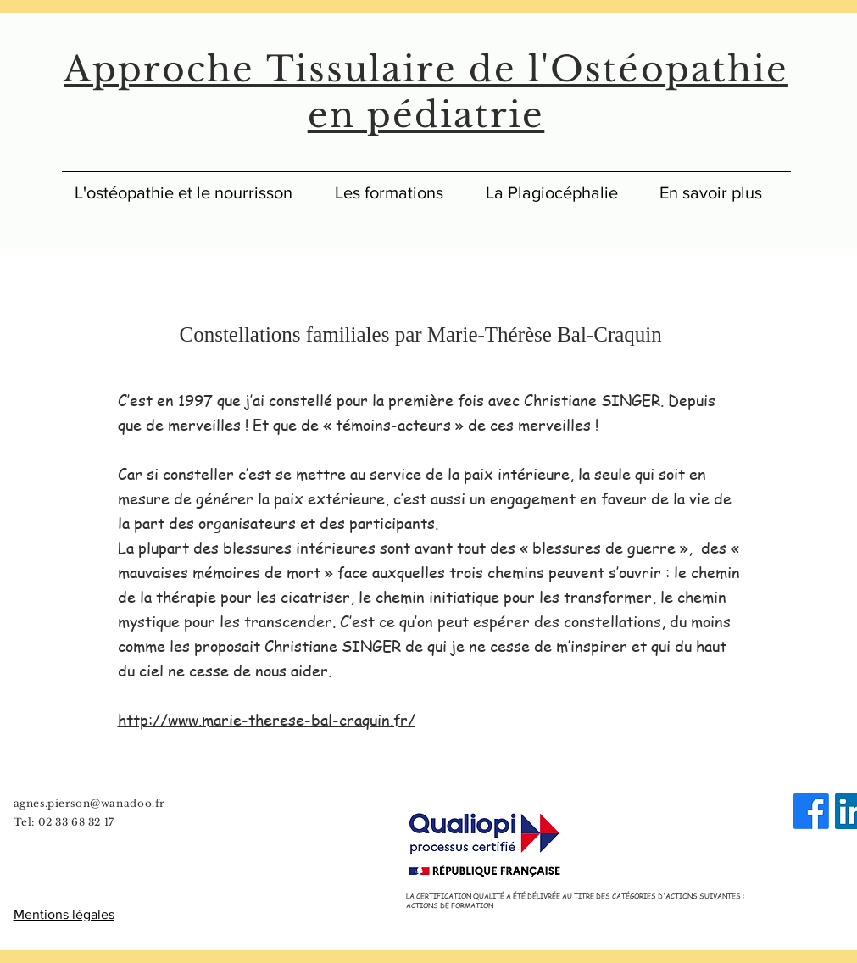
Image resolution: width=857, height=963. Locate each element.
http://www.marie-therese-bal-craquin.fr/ (266, 719)
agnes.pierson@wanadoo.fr (89, 803)
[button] (719, 193)
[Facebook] (811, 811)
